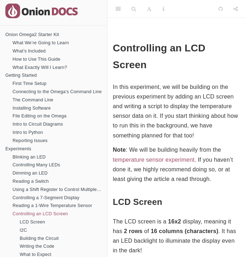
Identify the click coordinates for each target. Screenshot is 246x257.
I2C (23, 230)
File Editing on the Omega (40, 116)
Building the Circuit (39, 238)
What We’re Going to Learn (41, 42)
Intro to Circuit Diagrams (38, 124)
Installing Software (32, 108)
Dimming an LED (30, 173)
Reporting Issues (30, 140)
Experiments (18, 148)
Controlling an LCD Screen (40, 213)
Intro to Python (28, 132)
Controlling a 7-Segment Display (46, 197)
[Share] (235, 9)
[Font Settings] (149, 9)
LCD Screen (32, 222)
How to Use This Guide (36, 59)
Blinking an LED (29, 157)
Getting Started (21, 75)
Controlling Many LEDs (36, 164)
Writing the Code (37, 246)
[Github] (220, 9)
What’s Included (29, 51)
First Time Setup (30, 83)
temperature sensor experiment (153, 160)
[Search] (133, 9)
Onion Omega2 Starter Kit (32, 34)
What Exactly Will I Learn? (40, 67)
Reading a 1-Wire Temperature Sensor (52, 205)
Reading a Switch (31, 181)
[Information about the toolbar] (163, 9)
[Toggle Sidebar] (118, 9)
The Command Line (33, 99)
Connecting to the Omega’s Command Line (57, 91)
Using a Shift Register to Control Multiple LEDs (60, 189)
